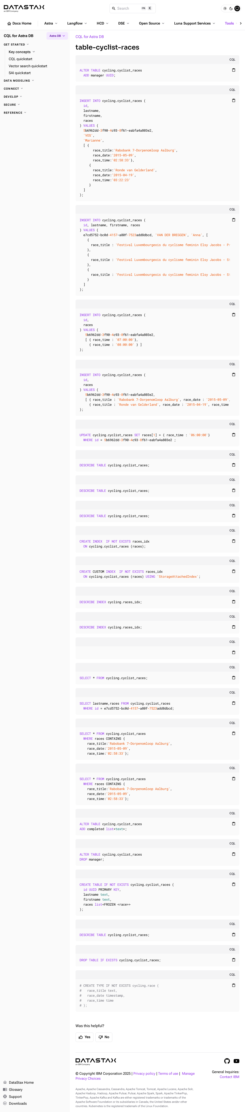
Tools (232, 23)
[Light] (225, 8)
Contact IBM (229, 1077)
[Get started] (35, 45)
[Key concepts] (37, 52)
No (103, 1037)
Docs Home (19, 23)
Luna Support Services (195, 23)
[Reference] (35, 113)
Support (12, 1096)
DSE (124, 23)
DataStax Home (18, 1082)
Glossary (12, 1089)
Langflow (77, 23)
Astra (51, 23)
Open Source (152, 23)
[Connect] (35, 89)
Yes (84, 1037)
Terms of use (168, 1074)
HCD (103, 23)
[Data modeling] (35, 81)
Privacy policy (144, 1074)
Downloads (15, 1103)
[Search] (133, 8)
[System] (237, 8)
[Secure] (35, 105)
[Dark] (231, 8)
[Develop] (35, 97)
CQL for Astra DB (90, 36)
